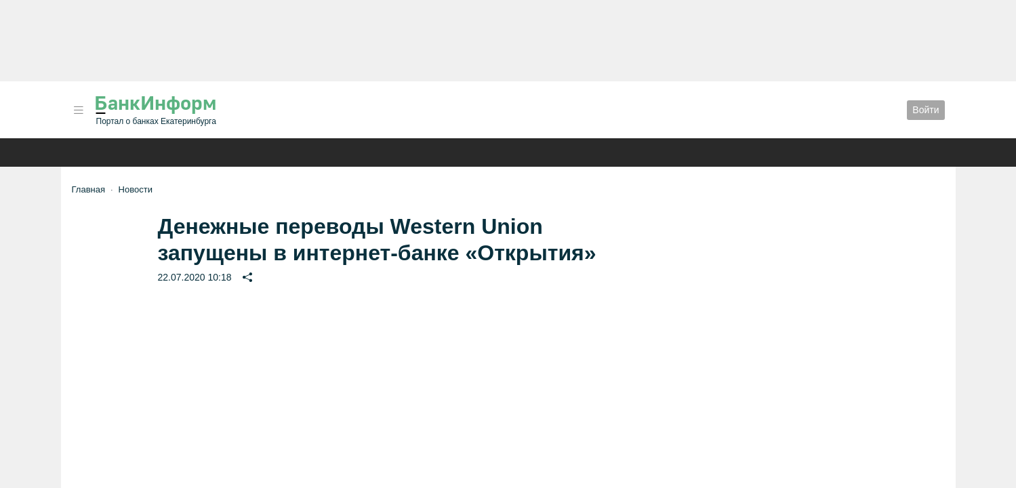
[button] (78, 110)
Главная (88, 189)
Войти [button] (925, 109)
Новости (136, 189)
